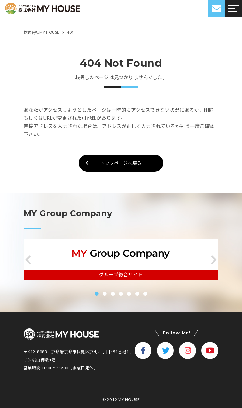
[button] (28, 259)
